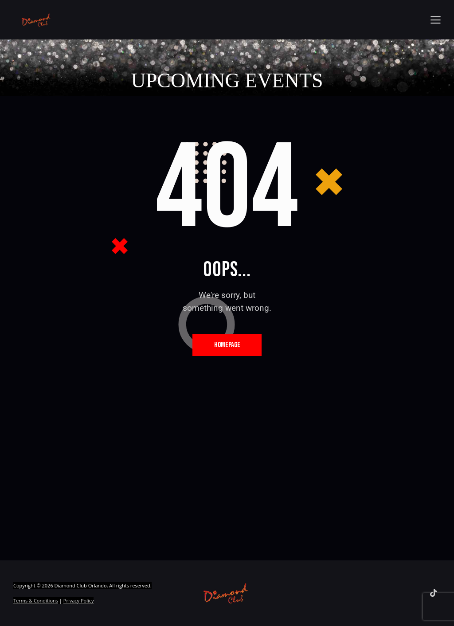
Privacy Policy (78, 601)
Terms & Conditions (35, 601)
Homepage (227, 344)
